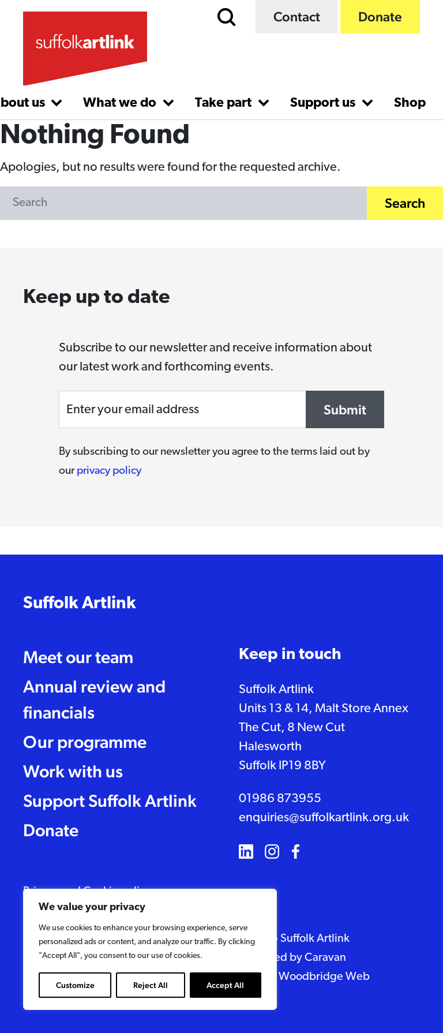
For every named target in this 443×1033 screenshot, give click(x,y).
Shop (410, 103)
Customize (75, 985)
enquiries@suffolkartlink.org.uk (324, 818)
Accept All (225, 985)
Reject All (150, 985)
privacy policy (109, 471)
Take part (224, 103)
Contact (296, 16)
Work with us (73, 771)
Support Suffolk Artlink (110, 801)
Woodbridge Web (324, 977)
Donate (380, 16)
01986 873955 (280, 799)
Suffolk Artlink (79, 604)
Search (405, 203)
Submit (345, 409)
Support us (324, 103)
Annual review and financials (94, 699)
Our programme (85, 742)
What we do (121, 103)
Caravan (325, 958)
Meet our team (78, 657)
